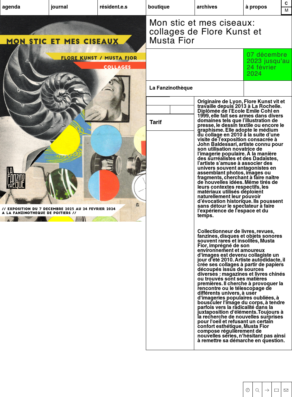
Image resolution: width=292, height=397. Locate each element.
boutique (159, 7)
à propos (256, 7)
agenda (11, 7)
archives (207, 7)
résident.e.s (113, 7)
